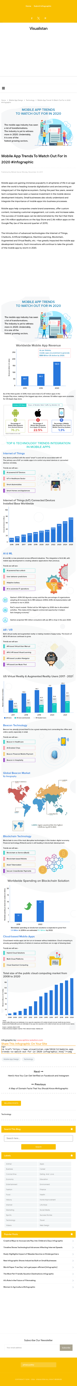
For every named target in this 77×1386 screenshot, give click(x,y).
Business (9, 1169)
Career (42, 1169)
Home (28, 6)
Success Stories (46, 1215)
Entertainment (11, 1184)
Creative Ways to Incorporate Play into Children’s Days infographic (33, 1241)
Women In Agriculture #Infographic (19, 1287)
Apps (42, 1164)
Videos (9, 1225)
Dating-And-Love (47, 1174)
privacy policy (28, 1365)
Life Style (43, 1205)
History (9, 1200)
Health (42, 1194)
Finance (43, 1189)
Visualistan (41, 1379)
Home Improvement (48, 1200)
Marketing (10, 1210)
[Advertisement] (38, 52)
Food (8, 1194)
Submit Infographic (42, 6)
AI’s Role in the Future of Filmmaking (19, 1280)
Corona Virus (11, 1174)
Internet (9, 1205)
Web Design (44, 1225)
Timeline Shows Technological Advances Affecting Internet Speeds (33, 1247)
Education (44, 1179)
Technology (28, 1059)
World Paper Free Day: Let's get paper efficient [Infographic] (30, 1267)
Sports (8, 1215)
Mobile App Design (11, 1059)
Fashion (9, 1189)
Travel (42, 1220)
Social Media (45, 1210)
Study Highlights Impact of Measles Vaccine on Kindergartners (31, 1254)
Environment (45, 1184)
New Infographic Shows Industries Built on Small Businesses (29, 1260)
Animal (9, 1164)
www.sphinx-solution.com (30, 1040)
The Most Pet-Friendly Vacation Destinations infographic (28, 1274)
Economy (10, 1179)
